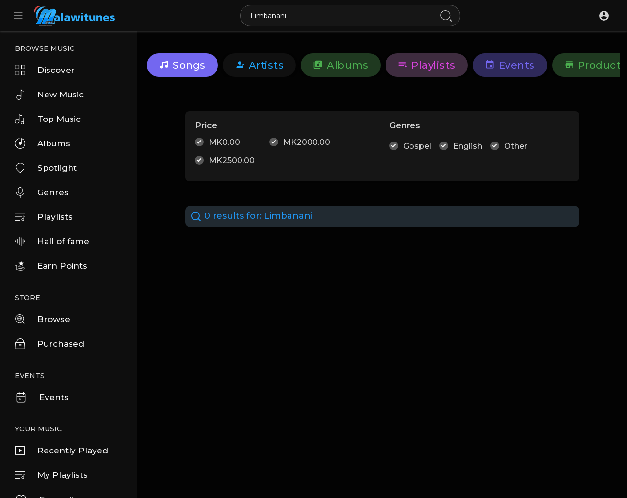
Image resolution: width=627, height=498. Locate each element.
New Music (49, 94)
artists (259, 65)
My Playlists (51, 475)
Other (515, 146)
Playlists (43, 217)
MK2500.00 (232, 160)
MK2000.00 (306, 142)
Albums (42, 143)
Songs (182, 65)
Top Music (48, 119)
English (467, 146)
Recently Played (61, 450)
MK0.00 (224, 142)
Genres (42, 192)
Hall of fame (52, 241)
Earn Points (51, 266)
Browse (42, 319)
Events (42, 397)
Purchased (49, 343)
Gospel (417, 146)
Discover (45, 70)
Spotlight (46, 168)
